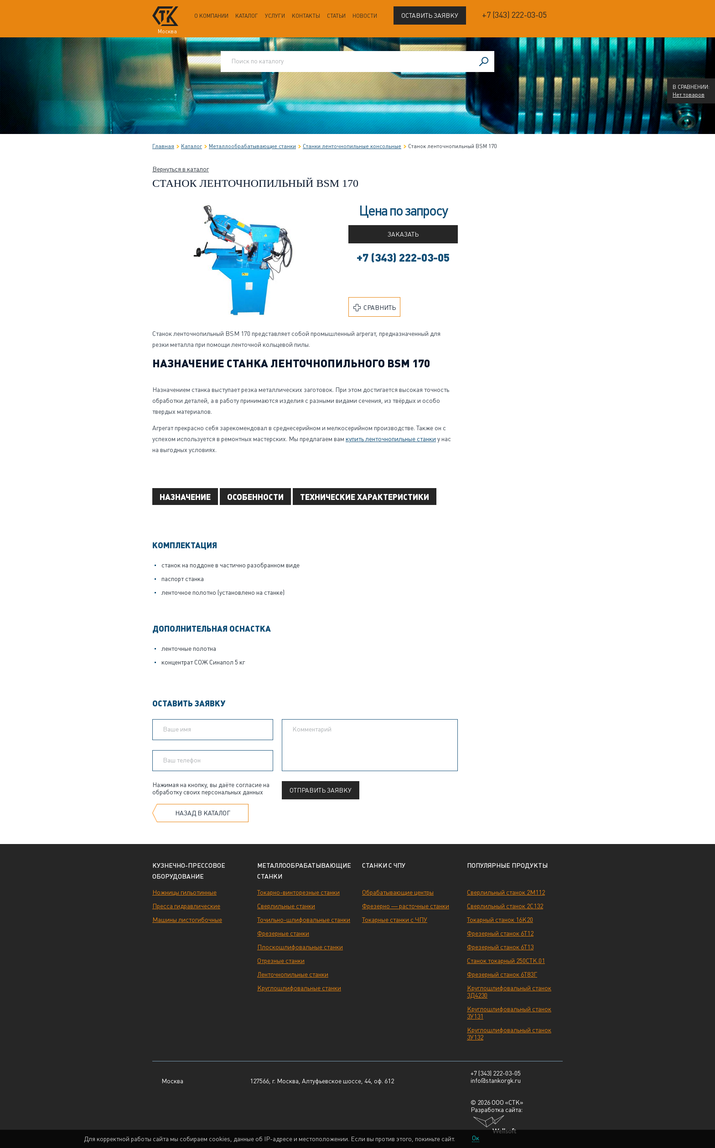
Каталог (246, 16)
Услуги (275, 16)
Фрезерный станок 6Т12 (500, 933)
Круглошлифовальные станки (299, 988)
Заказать (403, 234)
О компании (211, 16)
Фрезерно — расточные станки (405, 906)
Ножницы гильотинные (184, 892)
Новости (364, 16)
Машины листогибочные (187, 919)
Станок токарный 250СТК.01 (506, 960)
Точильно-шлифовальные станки (303, 919)
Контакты (306, 16)
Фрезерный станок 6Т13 (500, 947)
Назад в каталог (202, 813)
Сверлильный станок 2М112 (506, 892)
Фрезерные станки (283, 933)
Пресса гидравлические (186, 906)
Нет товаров (689, 95)
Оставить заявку (429, 15)
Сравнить (374, 307)
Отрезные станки (281, 960)
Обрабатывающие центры (398, 892)
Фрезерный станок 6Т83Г (502, 974)
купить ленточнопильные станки (391, 439)
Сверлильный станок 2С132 (505, 906)
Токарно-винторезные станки (298, 892)
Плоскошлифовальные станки (300, 947)
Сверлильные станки (286, 906)
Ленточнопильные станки (292, 974)
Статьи (336, 16)
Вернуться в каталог (180, 169)
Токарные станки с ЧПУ (394, 919)
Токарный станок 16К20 (500, 919)
